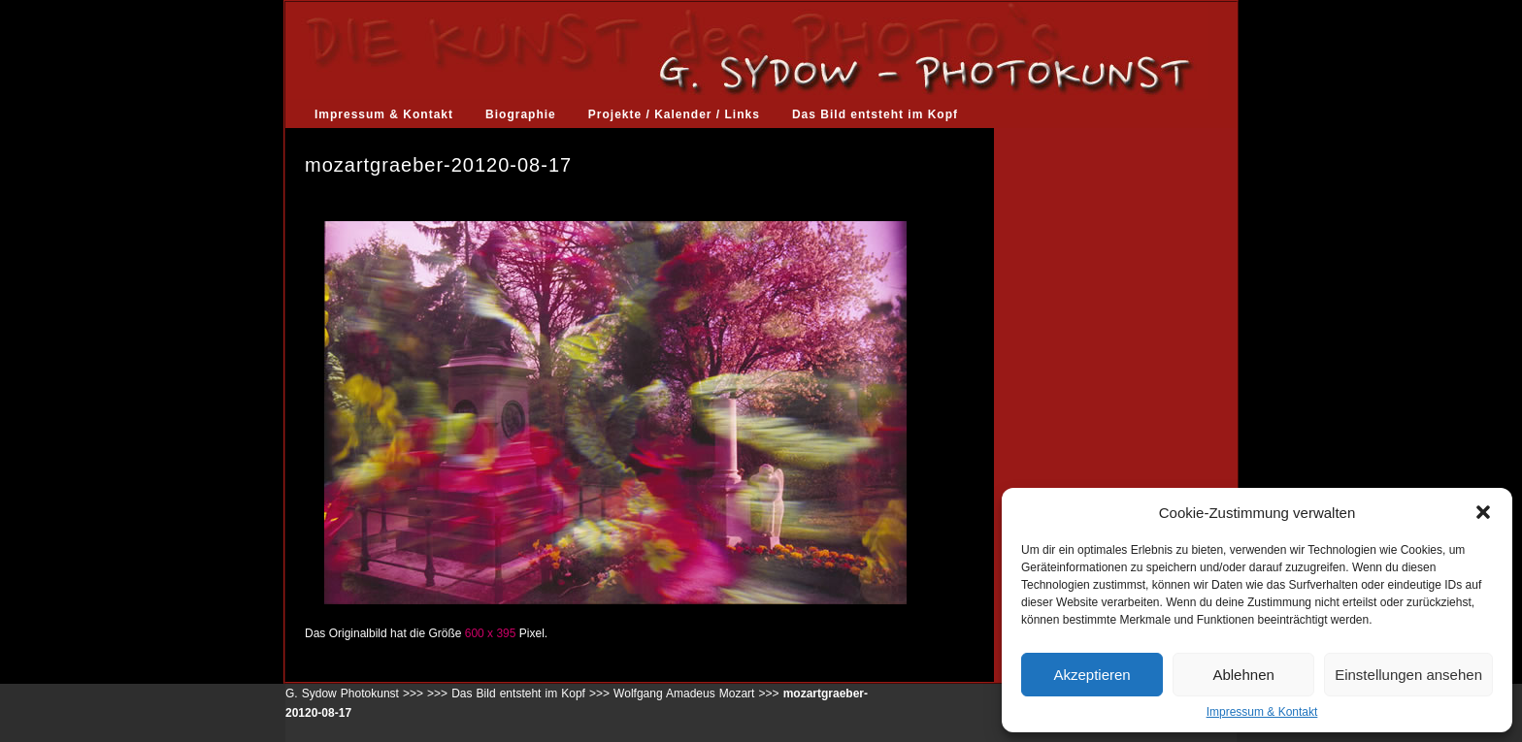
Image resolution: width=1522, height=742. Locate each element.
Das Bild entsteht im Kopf (875, 114)
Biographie (520, 114)
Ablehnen (1243, 674)
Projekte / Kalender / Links (674, 114)
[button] (1483, 512)
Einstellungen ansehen (1408, 674)
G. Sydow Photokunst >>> (354, 693)
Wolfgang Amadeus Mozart (683, 693)
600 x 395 (490, 633)
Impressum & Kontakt (1262, 712)
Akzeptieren (1091, 674)
